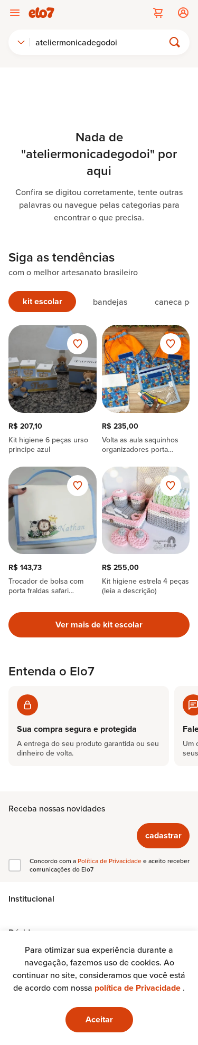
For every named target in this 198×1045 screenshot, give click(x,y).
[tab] (42, 301)
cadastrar (163, 835)
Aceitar (99, 1019)
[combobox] (21, 42)
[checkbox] (14, 865)
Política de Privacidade (110, 860)
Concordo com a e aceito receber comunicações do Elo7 (110, 865)
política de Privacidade (139, 988)
